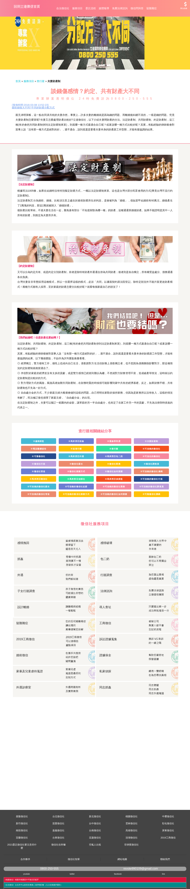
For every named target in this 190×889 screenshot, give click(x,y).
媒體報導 (104, 8)
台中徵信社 (95, 840)
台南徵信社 (95, 847)
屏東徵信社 (168, 847)
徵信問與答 (137, 8)
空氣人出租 (95, 861)
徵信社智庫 (74, 875)
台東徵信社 (58, 854)
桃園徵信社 (132, 833)
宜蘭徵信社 (22, 854)
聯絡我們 (165, 875)
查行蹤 (40, 97)
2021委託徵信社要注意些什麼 (22, 863)
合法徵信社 (62, 8)
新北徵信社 (95, 833)
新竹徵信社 (22, 840)
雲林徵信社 (132, 840)
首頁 (18, 97)
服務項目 (77, 8)
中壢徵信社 (168, 833)
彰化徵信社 (168, 840)
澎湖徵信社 (132, 854)
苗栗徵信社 (58, 840)
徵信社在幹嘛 (58, 861)
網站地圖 (122, 875)
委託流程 (90, 8)
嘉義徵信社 (58, 847)
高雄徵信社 (132, 847)
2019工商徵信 (168, 854)
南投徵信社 (22, 847)
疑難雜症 (151, 8)
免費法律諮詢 (120, 8)
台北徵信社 (58, 833)
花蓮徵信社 (95, 854)
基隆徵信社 (22, 833)
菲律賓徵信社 (131, 861)
